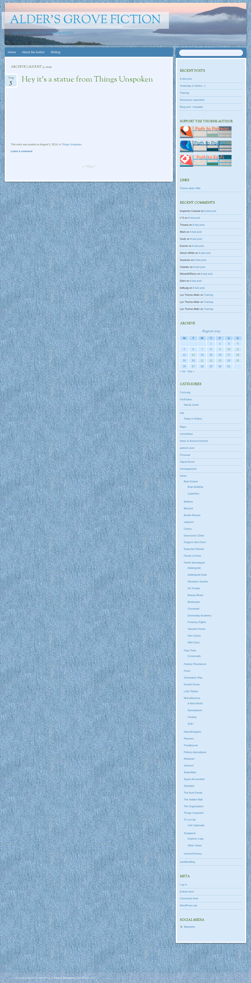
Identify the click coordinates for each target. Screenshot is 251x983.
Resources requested (192, 99)
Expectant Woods (194, 549)
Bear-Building (195, 486)
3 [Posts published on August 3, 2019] (228, 343)
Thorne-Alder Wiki (190, 188)
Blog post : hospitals (191, 106)
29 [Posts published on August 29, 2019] (210, 366)
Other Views (195, 845)
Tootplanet (190, 833)
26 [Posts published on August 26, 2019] (184, 366)
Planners (189, 738)
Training (184, 92)
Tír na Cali (190, 819)
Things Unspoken (71, 144)
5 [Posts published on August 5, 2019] (184, 349)
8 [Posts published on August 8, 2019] (211, 349)
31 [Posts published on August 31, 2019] (228, 366)
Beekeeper (194, 601)
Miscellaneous (192, 698)
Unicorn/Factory (193, 853)
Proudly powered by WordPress (33, 977)
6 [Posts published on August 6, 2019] (193, 349)
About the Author (33, 52)
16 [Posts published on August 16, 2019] (219, 354)
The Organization (193, 806)
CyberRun (193, 493)
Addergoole (194, 568)
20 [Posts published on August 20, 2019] (193, 360)
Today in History (193, 418)
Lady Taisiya (191, 691)
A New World (195, 703)
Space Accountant (194, 779)
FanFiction (186, 399)
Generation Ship (193, 677)
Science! (189, 765)
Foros (187, 670)
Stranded (189, 785)
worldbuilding (187, 861)
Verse (183, 475)
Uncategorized (188, 468)
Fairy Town (190, 650)
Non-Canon (194, 635)
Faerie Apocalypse (194, 562)
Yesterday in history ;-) (192, 85)
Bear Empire (191, 481)
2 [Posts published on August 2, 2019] (220, 343)
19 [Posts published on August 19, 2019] (184, 360)
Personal (185, 455)
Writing (55, 52)
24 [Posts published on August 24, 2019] (228, 360)
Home (12, 52)
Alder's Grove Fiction (85, 20)
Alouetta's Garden (198, 581)
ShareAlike (190, 772)
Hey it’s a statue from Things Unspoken (87, 79)
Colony (188, 528)
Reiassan (189, 758)
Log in (183, 884)
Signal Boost (187, 461)
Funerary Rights (197, 622)
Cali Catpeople (196, 825)
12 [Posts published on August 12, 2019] (184, 354)
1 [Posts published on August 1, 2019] (211, 343)
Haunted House (196, 628)
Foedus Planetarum (195, 664)
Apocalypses (195, 710)
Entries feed (187, 891)
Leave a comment (21, 151)
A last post (186, 78)
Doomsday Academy (199, 615)
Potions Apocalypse (195, 752)
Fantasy (192, 717)
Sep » (190, 371)
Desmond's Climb (194, 535)
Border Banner (192, 515)
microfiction (186, 433)
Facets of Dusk (192, 555)
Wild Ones (194, 642)
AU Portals (194, 588)
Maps (183, 426)
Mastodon (189, 926)
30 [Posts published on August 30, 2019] (219, 366)
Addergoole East (197, 574)
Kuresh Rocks (192, 684)
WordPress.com (86, 977)
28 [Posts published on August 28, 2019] (202, 366)
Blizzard (188, 508)
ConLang (185, 392)
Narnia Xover (191, 404)
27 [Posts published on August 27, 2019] (193, 366)
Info (182, 413)
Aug (11, 79)
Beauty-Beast (195, 595)
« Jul (182, 371)
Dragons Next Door (195, 542)
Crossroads (194, 656)
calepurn (189, 522)
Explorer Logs (196, 838)
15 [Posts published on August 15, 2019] (210, 354)
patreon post (187, 447)
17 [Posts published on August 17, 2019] (228, 354)
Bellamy (188, 501)
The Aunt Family (193, 792)
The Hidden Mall (193, 799)
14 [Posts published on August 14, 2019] (202, 354)
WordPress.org (188, 905)
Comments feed (189, 898)
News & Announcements (194, 440)
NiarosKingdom (192, 731)
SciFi (190, 723)
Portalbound (191, 745)
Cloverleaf (193, 608)
